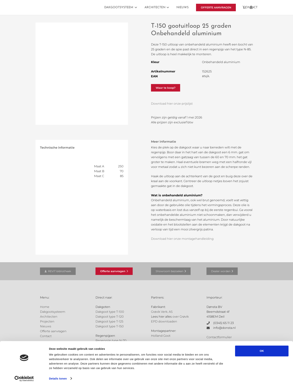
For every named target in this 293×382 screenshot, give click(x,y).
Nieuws (45, 326)
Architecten (48, 316)
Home (44, 307)
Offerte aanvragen (53, 331)
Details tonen (58, 374)
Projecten (47, 321)
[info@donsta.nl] (209, 327)
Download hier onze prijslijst (172, 103)
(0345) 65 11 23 (223, 323)
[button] (135, 7)
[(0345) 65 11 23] (209, 323)
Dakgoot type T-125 (109, 321)
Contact (46, 336)
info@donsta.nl (224, 328)
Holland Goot (160, 335)
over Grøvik (180, 316)
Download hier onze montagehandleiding (182, 239)
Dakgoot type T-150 (109, 326)
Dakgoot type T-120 (109, 316)
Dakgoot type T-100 (109, 311)
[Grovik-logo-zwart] (78, 7)
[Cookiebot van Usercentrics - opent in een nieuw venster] (24, 375)
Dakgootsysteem (52, 311)
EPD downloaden (164, 321)
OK (262, 347)
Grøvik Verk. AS (162, 311)
